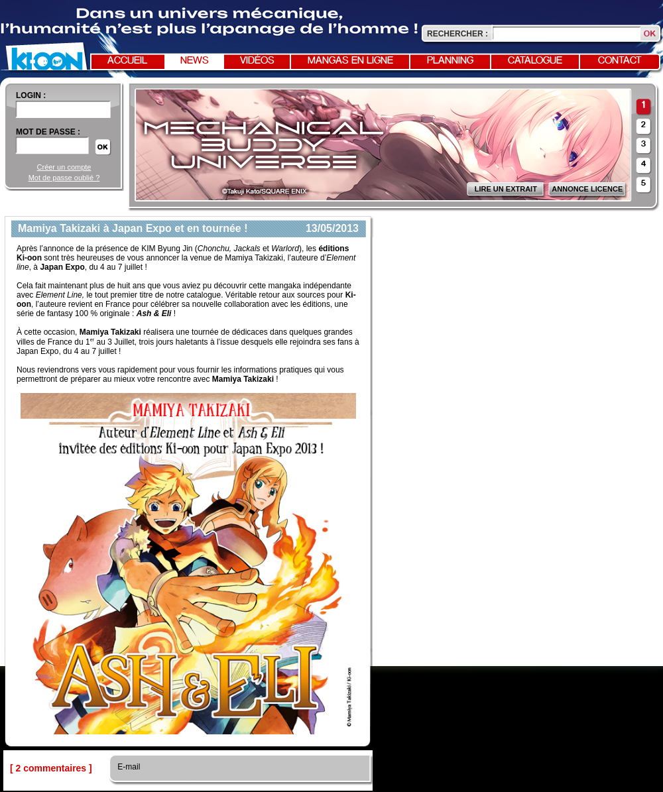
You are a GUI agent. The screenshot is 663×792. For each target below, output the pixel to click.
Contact (620, 61)
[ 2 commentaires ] (51, 768)
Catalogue (535, 61)
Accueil (127, 61)
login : (31, 95)
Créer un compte (64, 167)
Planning (450, 61)
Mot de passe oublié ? (64, 178)
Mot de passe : (48, 132)
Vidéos (257, 61)
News (194, 61)
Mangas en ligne (350, 61)
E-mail (127, 766)
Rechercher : (457, 33)
